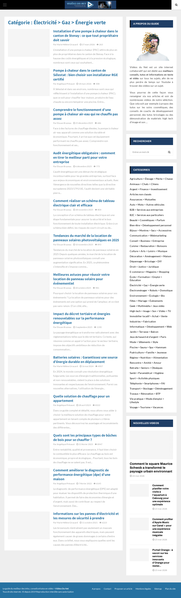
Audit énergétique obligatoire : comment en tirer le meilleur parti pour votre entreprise (84, 157)
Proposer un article (123, 588)
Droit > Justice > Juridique (144, 266)
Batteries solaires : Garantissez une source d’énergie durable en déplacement (85, 359)
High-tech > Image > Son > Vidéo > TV (150, 311)
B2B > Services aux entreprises (146, 209)
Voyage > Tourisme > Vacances (146, 407)
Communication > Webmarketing (148, 235)
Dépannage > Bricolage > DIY (146, 261)
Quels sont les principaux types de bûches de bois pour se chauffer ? (85, 437)
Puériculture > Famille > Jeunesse (148, 352)
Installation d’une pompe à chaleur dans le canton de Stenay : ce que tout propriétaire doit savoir (85, 35)
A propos (96, 588)
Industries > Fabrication (143, 321)
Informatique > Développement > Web (151, 326)
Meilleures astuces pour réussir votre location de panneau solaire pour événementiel (81, 279)
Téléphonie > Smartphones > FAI (147, 383)
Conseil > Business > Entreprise (147, 240)
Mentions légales (143, 588)
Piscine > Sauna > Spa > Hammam (148, 347)
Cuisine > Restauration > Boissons (148, 245)
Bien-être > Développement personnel (150, 225)
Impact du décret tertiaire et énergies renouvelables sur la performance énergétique (81, 318)
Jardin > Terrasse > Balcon (144, 331)
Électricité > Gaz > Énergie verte (147, 285)
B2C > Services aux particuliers (147, 214)
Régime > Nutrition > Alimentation (149, 357)
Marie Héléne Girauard (67, 44)
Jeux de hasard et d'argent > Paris (148, 336)
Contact (107, 588)
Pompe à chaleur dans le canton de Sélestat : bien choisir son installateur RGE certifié (85, 75)
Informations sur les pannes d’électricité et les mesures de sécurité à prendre (86, 515)
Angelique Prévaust (66, 83)
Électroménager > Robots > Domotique (151, 290)
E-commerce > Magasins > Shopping (149, 271)
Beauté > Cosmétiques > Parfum (147, 220)
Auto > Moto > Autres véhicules (147, 204)
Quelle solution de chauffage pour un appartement (81, 398)
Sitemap (158, 588)
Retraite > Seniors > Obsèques (146, 367)
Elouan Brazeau (64, 123)
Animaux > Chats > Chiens (144, 184)
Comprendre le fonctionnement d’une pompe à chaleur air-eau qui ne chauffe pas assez (85, 114)
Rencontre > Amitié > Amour (145, 362)
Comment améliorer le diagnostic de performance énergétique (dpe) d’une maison (81, 474)
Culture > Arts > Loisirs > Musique (148, 251)
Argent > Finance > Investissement (148, 189)
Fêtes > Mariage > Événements (146, 300)
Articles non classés (140, 194)
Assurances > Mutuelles (143, 199)
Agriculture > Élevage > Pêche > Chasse (151, 178)
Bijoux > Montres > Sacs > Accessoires (150, 230)
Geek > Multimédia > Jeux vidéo (147, 305)
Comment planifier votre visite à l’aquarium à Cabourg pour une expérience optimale (161, 495)
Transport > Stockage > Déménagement (151, 388)
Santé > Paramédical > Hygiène (147, 372)
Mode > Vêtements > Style (144, 341)
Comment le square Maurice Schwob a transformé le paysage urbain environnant (151, 467)
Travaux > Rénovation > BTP (145, 393)
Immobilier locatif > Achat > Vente (148, 316)
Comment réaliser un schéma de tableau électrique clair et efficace (84, 202)
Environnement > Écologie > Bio (147, 295)
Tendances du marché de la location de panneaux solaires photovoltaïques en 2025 (86, 237)
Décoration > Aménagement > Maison (150, 256)
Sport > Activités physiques (144, 378)
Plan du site (170, 588)
